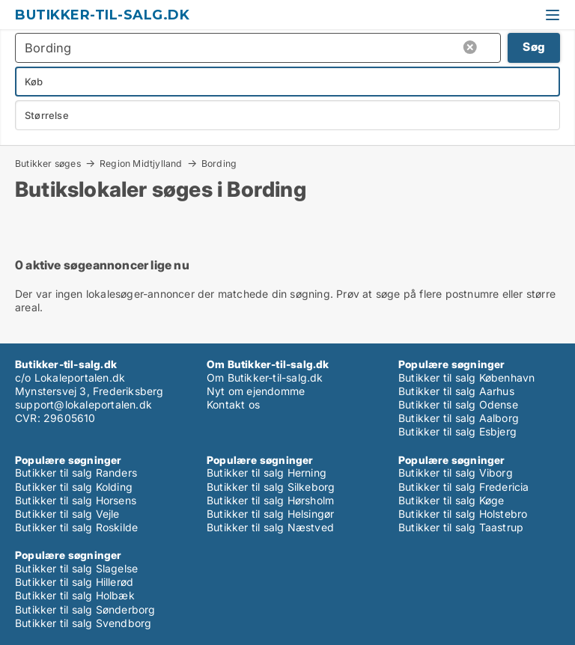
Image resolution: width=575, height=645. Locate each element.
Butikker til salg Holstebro (462, 513)
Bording (219, 163)
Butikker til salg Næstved (270, 527)
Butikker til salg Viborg (455, 472)
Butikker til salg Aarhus (456, 391)
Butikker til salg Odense (458, 404)
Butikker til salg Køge (451, 500)
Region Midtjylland (141, 163)
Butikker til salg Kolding (74, 486)
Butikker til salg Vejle (67, 513)
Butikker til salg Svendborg (83, 623)
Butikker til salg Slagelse (76, 568)
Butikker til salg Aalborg (458, 418)
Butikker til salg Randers (76, 472)
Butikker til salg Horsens (75, 500)
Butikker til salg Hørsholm (270, 500)
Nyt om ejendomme (256, 391)
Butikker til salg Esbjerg (457, 431)
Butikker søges (48, 163)
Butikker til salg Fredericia (463, 486)
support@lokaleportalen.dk (83, 404)
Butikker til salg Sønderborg (85, 609)
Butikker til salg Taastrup (460, 527)
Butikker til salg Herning (266, 472)
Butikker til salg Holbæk (75, 595)
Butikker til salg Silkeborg (271, 486)
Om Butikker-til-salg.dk (265, 377)
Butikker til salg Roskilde (76, 527)
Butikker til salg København (466, 377)
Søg (534, 47)
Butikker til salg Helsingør (270, 513)
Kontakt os (233, 404)
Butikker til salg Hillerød (74, 581)
